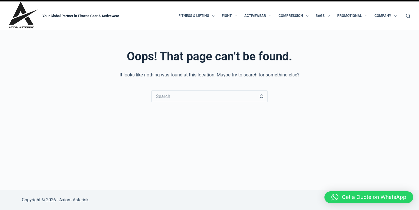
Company (386, 16)
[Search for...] (203, 96)
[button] (368, 197)
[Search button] (262, 96)
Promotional (353, 16)
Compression (294, 16)
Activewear (259, 16)
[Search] (408, 16)
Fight (230, 16)
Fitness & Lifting (197, 16)
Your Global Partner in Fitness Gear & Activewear (80, 16)
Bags (324, 16)
